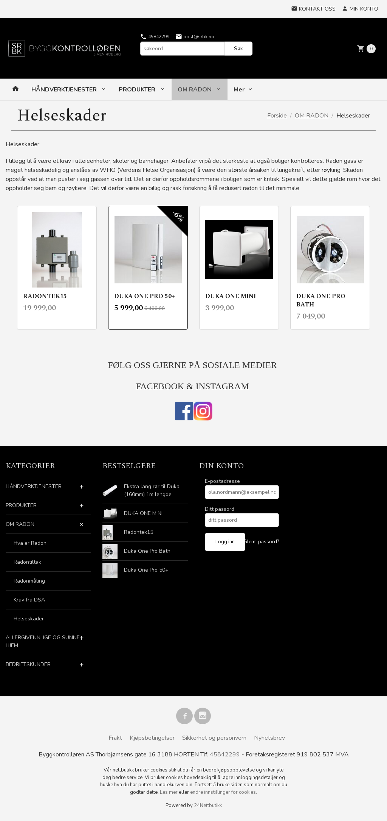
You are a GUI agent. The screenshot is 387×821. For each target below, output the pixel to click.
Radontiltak (27, 562)
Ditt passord (219, 509)
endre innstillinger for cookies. (223, 792)
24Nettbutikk (208, 805)
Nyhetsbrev (269, 738)
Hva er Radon (30, 543)
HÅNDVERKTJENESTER (64, 89)
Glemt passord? (261, 541)
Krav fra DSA (29, 599)
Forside (277, 115)
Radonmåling (29, 580)
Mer (239, 89)
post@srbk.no (194, 37)
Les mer (169, 792)
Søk (238, 48)
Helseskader (29, 618)
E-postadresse (222, 481)
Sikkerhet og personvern (214, 738)
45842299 (154, 37)
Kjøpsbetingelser (152, 738)
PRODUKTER (138, 89)
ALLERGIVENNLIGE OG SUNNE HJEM (43, 641)
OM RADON (195, 89)
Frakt (115, 738)
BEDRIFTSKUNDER (28, 664)
